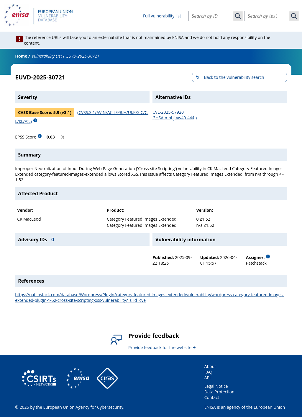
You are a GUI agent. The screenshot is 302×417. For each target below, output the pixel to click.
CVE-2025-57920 (168, 112)
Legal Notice (216, 386)
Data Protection (219, 392)
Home (21, 56)
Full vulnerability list (162, 16)
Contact (211, 397)
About (210, 366)
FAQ (208, 372)
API (207, 377)
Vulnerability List (47, 56)
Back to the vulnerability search (234, 77)
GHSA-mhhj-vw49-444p (174, 117)
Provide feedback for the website (159, 347)
